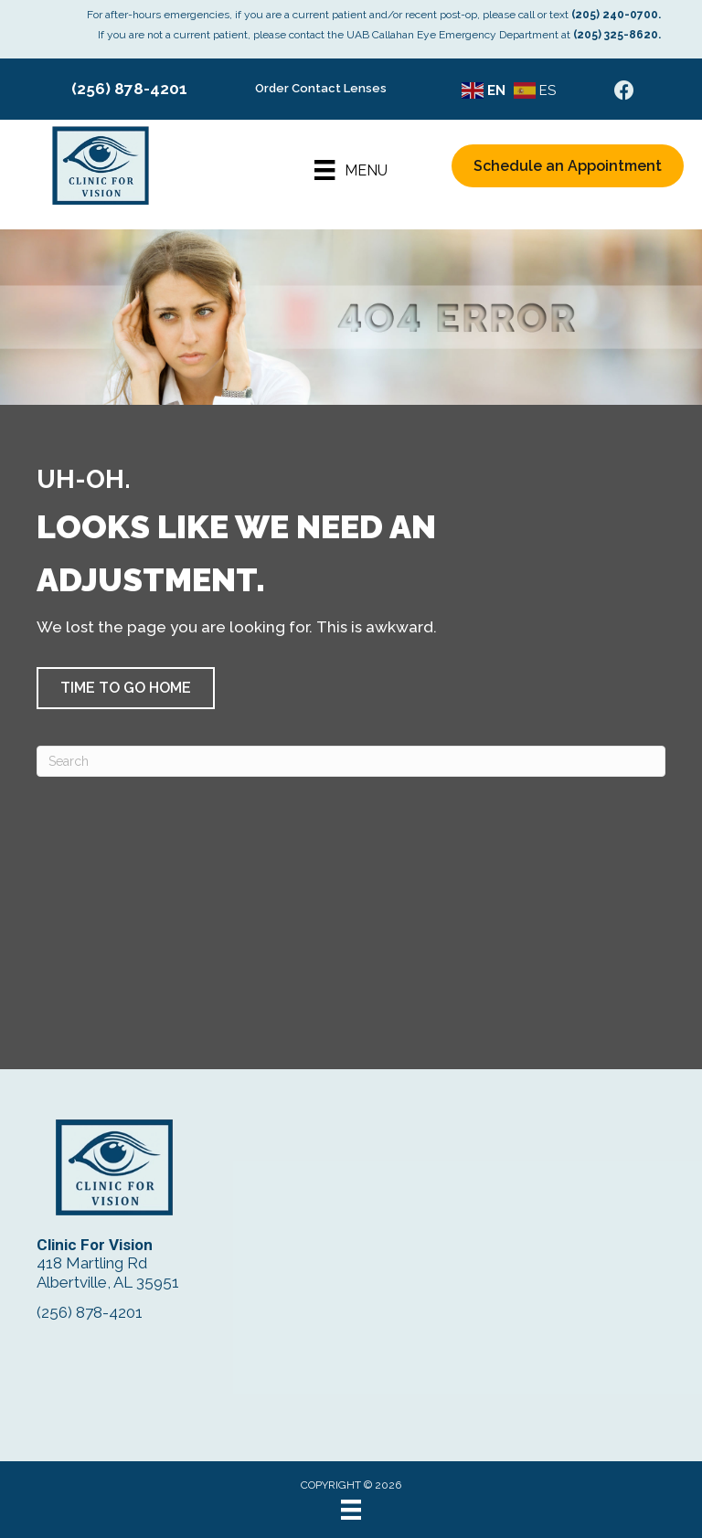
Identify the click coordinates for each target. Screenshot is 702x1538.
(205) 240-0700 (614, 14)
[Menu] (350, 170)
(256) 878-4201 (129, 89)
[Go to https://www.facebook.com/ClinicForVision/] (624, 92)
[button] (126, 688)
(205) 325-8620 (615, 34)
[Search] (351, 761)
